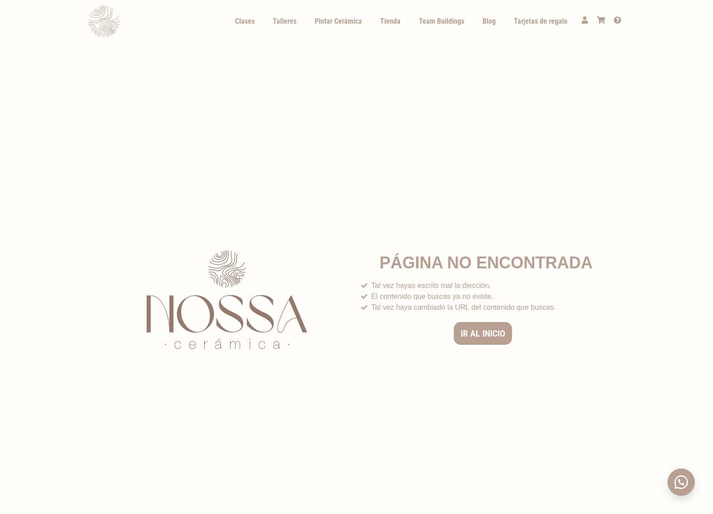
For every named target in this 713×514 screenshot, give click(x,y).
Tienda (390, 21)
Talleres (284, 21)
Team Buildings (441, 21)
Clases (245, 21)
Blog (489, 21)
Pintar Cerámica (338, 21)
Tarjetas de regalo (540, 21)
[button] (681, 482)
